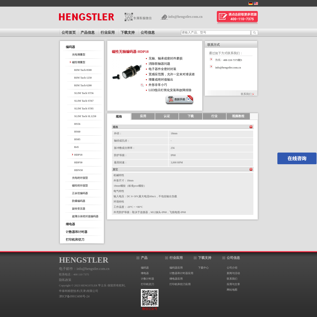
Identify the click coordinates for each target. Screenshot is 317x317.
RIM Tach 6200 (83, 85)
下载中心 (203, 267)
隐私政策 (65, 280)
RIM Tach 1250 (83, 77)
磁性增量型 (78, 62)
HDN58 (78, 170)
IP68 (173, 155)
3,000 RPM (177, 162)
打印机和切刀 (75, 239)
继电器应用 (176, 278)
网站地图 (232, 289)
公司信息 (148, 32)
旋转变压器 (78, 208)
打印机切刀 (147, 284)
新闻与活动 (233, 273)
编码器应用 (176, 267)
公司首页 (69, 32)
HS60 (77, 131)
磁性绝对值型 (80, 185)
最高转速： (120, 162)
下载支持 (128, 32)
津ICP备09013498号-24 (74, 296)
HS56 (77, 123)
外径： (118, 133)
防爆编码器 (78, 201)
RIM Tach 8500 (83, 70)
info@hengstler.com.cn (185, 16)
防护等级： (120, 155)
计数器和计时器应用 (181, 273)
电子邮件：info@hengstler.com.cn (84, 269)
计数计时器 (147, 278)
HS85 (77, 139)
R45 (76, 147)
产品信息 (88, 32)
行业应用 (108, 32)
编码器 (70, 47)
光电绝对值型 (80, 177)
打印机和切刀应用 (180, 284)
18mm (174, 133)
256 (173, 147)
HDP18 (78, 154)
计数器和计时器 (76, 232)
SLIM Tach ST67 (84, 100)
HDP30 (78, 162)
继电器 (70, 224)
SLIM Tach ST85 (84, 108)
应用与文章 (233, 284)
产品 (144, 258)
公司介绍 (232, 267)
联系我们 (246, 94)
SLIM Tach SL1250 (85, 116)
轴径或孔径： (122, 140)
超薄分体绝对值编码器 (85, 216)
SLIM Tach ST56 (84, 93)
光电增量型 (78, 54)
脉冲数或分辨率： (124, 147)
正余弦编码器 (80, 193)
